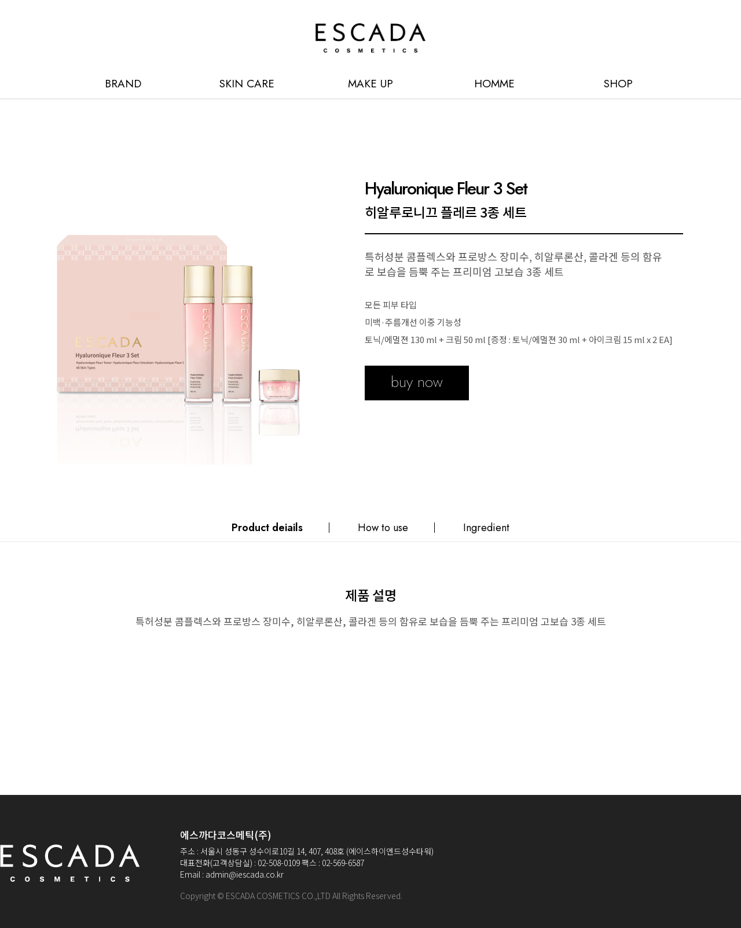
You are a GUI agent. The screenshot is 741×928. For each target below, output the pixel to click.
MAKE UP (370, 83)
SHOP (618, 83)
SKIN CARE (246, 83)
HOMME (494, 83)
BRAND (123, 83)
